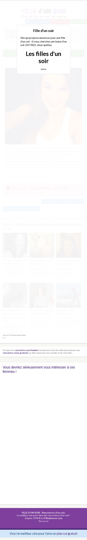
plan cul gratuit (67, 533)
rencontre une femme (26, 350)
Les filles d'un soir (43, 57)
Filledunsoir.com (53, 518)
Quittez (43, 69)
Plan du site (44, 521)
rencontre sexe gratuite (15, 352)
